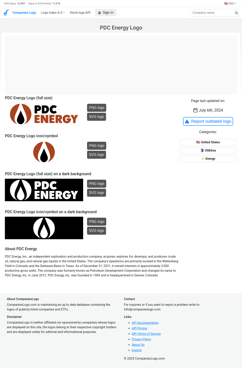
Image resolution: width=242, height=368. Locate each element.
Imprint (137, 350)
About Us (138, 345)
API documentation (145, 323)
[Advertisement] (121, 63)
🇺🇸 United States (208, 142)
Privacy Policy (141, 339)
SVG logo (96, 117)
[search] (235, 13)
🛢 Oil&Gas (208, 150)
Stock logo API (80, 12)
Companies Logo (24, 12)
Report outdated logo (208, 121)
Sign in (105, 13)
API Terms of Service (146, 334)
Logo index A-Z (51, 12)
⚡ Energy (208, 159)
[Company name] (214, 12)
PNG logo (96, 108)
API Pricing (139, 328)
